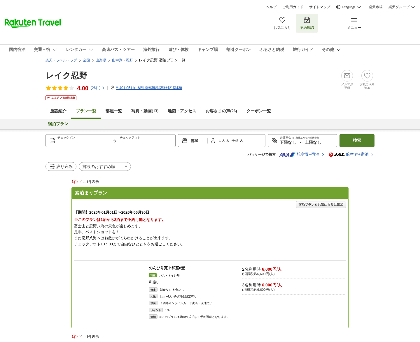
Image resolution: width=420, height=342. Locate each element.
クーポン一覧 (258, 111)
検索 (357, 140)
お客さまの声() (221, 111)
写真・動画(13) (144, 111)
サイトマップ (319, 7)
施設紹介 (58, 111)
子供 (235, 141)
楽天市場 (376, 7)
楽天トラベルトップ (61, 60)
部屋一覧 (114, 111)
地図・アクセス (182, 111)
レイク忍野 (66, 75)
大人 (222, 141)
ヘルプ (271, 7)
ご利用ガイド (292, 7)
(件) (98, 88)
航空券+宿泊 (299, 154)
